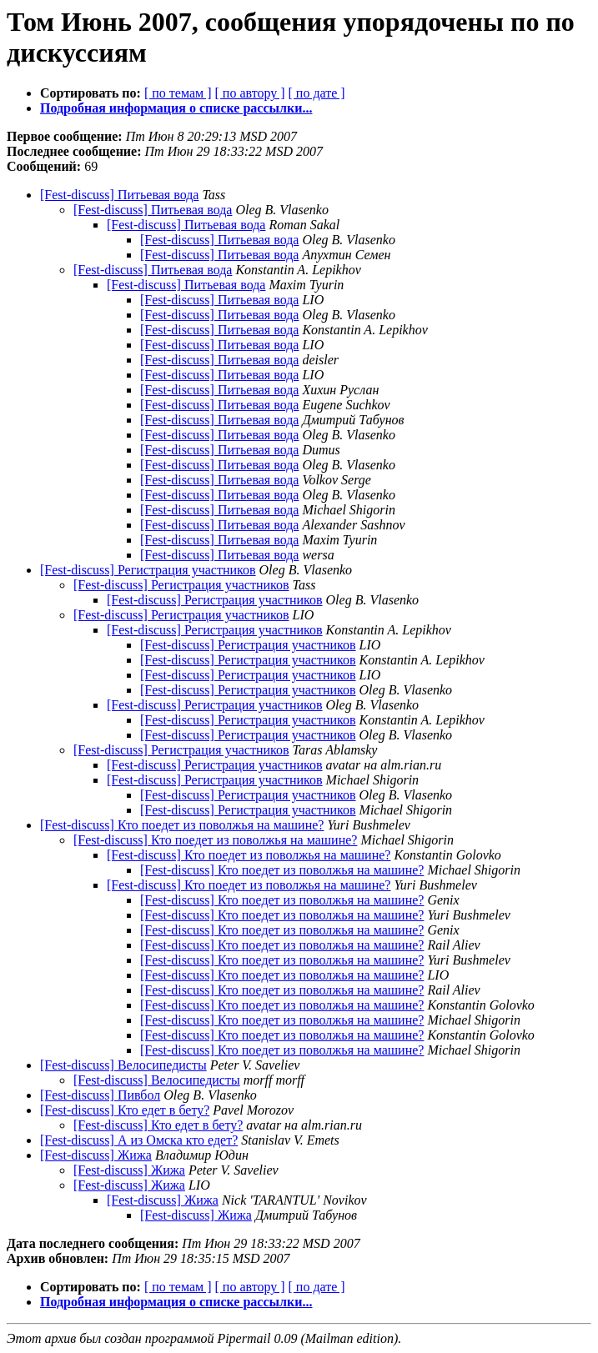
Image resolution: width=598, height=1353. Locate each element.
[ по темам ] (178, 93)
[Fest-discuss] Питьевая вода (119, 195)
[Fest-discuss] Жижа (96, 1155)
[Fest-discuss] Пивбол (100, 1095)
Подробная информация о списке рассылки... (176, 108)
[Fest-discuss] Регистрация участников (148, 570)
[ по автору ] (249, 93)
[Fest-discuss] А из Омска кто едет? (139, 1140)
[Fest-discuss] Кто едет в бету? (124, 1110)
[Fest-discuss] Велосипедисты (123, 1065)
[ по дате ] (317, 93)
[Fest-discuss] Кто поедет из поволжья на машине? (182, 825)
